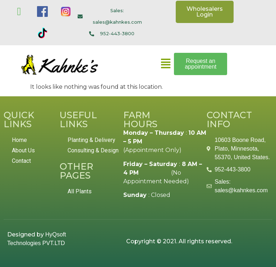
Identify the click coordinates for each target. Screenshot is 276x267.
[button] (165, 64)
